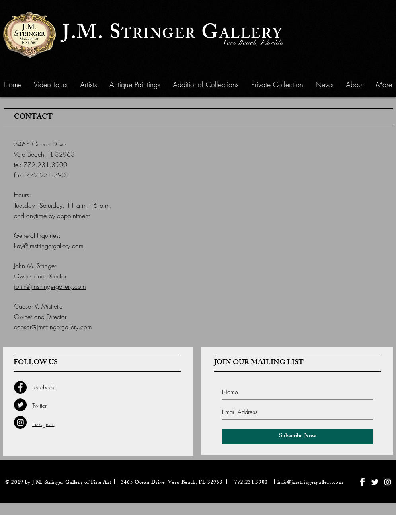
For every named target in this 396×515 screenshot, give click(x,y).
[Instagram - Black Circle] (20, 422)
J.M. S (91, 34)
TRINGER (158, 35)
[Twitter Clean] (375, 482)
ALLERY (251, 35)
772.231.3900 (45, 164)
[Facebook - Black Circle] (20, 387)
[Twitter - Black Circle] (20, 404)
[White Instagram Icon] (387, 482)
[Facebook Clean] (362, 482)
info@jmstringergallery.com (310, 483)
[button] (134, 84)
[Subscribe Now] (297, 436)
